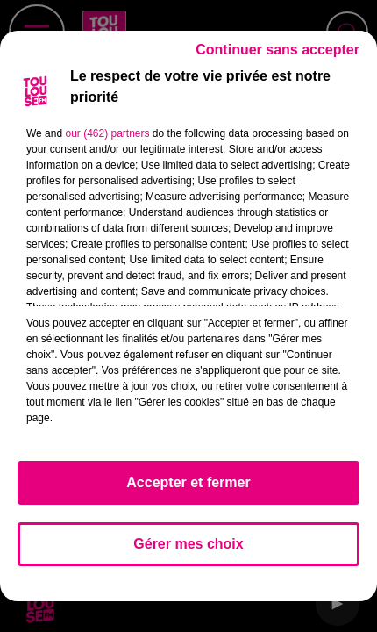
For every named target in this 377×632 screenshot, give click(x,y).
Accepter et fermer (188, 482)
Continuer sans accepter (277, 49)
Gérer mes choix (188, 543)
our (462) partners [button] (107, 133)
